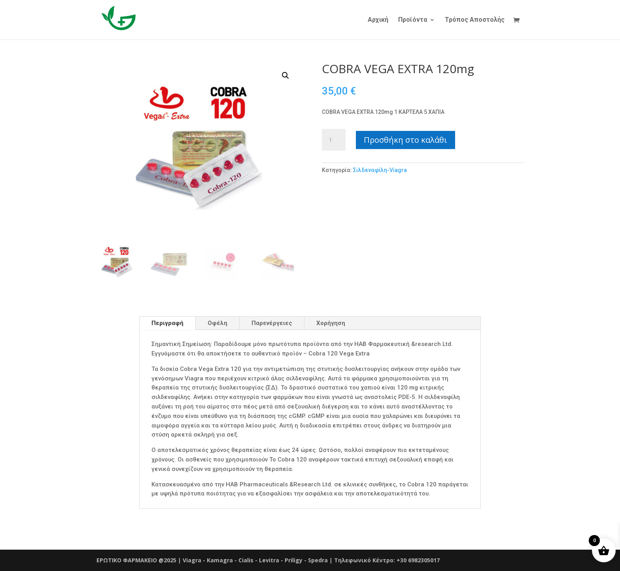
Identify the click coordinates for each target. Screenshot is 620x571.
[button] (285, 75)
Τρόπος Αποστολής (475, 20)
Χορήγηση (330, 323)
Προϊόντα (412, 20)
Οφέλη (217, 323)
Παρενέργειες (271, 323)
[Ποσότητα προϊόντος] (334, 140)
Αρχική (378, 20)
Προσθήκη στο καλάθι (405, 139)
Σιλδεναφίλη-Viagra (380, 170)
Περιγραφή (167, 323)
